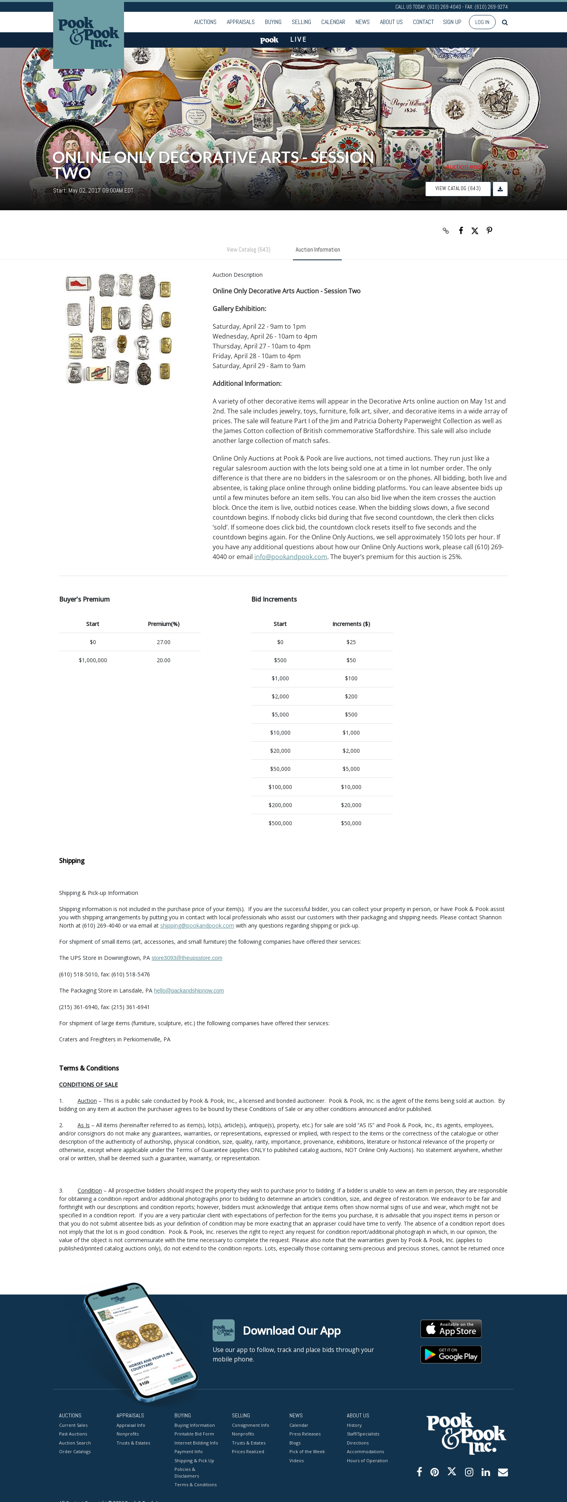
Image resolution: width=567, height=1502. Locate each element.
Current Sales (73, 1425)
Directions (358, 1443)
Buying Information (194, 1425)
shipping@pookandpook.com (197, 925)
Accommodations (365, 1452)
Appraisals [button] (241, 22)
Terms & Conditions (195, 1485)
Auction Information (318, 249)
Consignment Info (250, 1425)
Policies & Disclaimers (186, 1473)
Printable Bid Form (194, 1434)
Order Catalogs (75, 1452)
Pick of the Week (307, 1452)
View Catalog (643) (458, 188)
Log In (482, 22)
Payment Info (188, 1452)
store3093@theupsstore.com (187, 958)
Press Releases (305, 1434)
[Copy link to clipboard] (446, 230)
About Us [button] (391, 22)
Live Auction (82, 142)
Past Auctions (73, 1434)
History (354, 1425)
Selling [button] (301, 22)
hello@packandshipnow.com (189, 990)
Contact (423, 22)
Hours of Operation (367, 1460)
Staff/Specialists (363, 1434)
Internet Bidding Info (196, 1443)
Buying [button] (273, 22)
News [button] (363, 22)
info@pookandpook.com (290, 556)
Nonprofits (128, 1434)
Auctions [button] (205, 22)
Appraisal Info (131, 1425)
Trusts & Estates (133, 1443)
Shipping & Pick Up (194, 1460)
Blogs (294, 1443)
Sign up (452, 22)
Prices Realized (248, 1452)
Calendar (333, 22)
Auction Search (75, 1443)
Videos (296, 1460)
